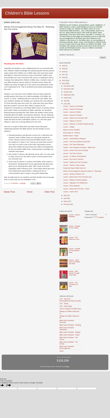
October (66, 92)
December (67, 86)
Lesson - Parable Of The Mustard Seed (74, 250)
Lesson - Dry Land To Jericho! (73, 159)
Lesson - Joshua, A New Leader (74, 165)
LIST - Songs (63, 303)
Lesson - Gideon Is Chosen (72, 121)
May (65, 195)
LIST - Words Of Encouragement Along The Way (70, 300)
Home (29, 192)
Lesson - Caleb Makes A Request (74, 138)
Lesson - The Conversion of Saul (73, 284)
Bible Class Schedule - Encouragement (67, 347)
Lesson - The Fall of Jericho (72, 153)
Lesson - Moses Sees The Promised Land (77, 177)
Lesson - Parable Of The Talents (74, 227)
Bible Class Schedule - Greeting (70, 325)
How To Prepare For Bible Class (70, 309)
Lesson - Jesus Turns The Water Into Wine (74, 261)
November (67, 89)
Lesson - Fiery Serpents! (71, 186)
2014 (64, 83)
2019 (64, 68)
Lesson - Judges (68, 127)
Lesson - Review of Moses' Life (73, 174)
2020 (64, 66)
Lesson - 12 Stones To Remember (74, 156)
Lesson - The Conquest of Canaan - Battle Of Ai (79, 147)
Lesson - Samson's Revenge (73, 109)
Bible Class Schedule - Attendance (67, 328)
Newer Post (9, 192)
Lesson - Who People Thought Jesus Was (74, 273)
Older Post (49, 192)
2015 (64, 80)
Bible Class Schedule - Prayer (69, 335)
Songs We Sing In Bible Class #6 (74, 168)
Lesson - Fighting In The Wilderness (75, 183)
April (65, 198)
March (66, 201)
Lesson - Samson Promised (72, 115)
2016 (64, 77)
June (65, 103)
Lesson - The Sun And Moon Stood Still (76, 141)
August (66, 98)
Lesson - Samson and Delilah (73, 106)
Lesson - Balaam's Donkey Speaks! (75, 180)
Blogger (67, 366)
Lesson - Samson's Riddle (72, 112)
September (68, 95)
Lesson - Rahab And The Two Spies (75, 162)
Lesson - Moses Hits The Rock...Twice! (76, 189)
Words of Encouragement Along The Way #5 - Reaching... (82, 171)
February (67, 204)
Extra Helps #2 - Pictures (71, 133)
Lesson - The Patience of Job (74, 238)
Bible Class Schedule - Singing (69, 332)
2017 (64, 74)
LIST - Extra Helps (65, 306)
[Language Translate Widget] (96, 214)
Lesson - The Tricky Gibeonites (73, 144)
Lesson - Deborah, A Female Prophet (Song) (78, 124)
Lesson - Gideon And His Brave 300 (75, 118)
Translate (98, 217)
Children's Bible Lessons (27, 13)
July (65, 101)
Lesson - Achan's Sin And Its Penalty (75, 150)
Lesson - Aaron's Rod (70, 192)
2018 (64, 71)
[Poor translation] (8, 385)
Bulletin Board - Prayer (71, 136)
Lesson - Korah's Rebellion (74, 215)
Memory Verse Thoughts (71, 130)
